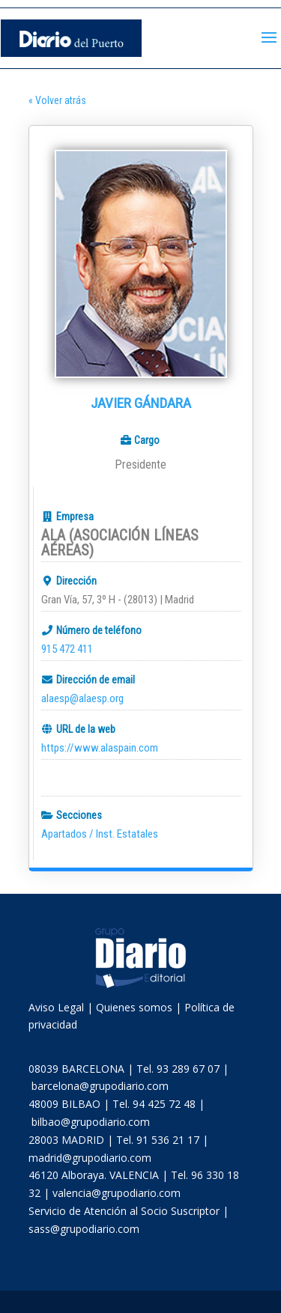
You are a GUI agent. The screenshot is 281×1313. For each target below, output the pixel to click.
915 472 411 (67, 649)
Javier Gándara (141, 403)
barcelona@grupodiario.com (100, 1086)
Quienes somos (134, 1007)
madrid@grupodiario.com (89, 1158)
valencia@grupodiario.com (116, 1193)
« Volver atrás (57, 100)
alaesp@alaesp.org (82, 698)
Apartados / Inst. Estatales (99, 834)
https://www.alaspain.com (99, 748)
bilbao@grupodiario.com (90, 1122)
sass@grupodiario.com (83, 1229)
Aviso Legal (56, 1007)
